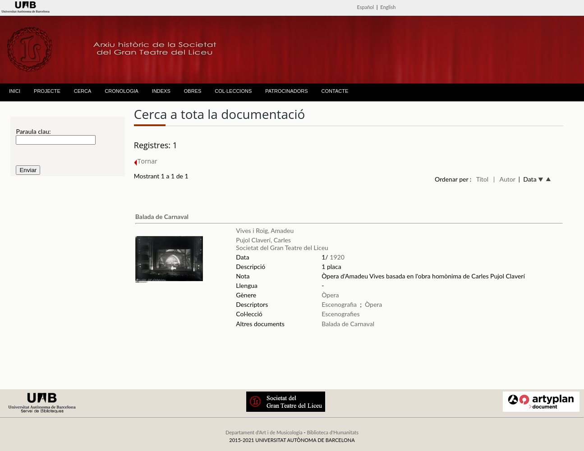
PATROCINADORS (286, 91)
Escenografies (340, 314)
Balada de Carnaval (162, 216)
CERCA (83, 91)
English (387, 7)
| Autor (504, 179)
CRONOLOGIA (121, 91)
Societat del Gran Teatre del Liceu (282, 247)
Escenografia (339, 304)
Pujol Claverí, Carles (263, 240)
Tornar (145, 161)
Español (365, 7)
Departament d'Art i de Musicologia (264, 432)
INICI (14, 91)
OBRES (193, 91)
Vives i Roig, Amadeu (265, 230)
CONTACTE (335, 91)
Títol (482, 179)
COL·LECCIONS (233, 91)
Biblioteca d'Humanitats (333, 432)
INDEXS (161, 91)
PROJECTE (47, 91)
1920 (337, 257)
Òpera (330, 295)
